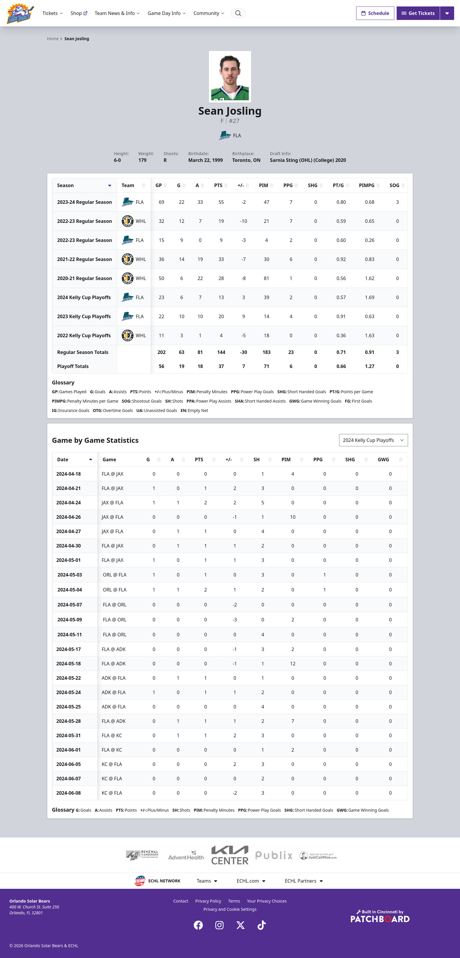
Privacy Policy (208, 901)
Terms (234, 901)
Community (209, 13)
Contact (180, 901)
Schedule (375, 13)
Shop (79, 13)
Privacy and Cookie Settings (230, 909)
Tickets (53, 13)
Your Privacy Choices (267, 901)
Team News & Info (118, 13)
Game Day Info (167, 13)
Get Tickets (418, 13)
